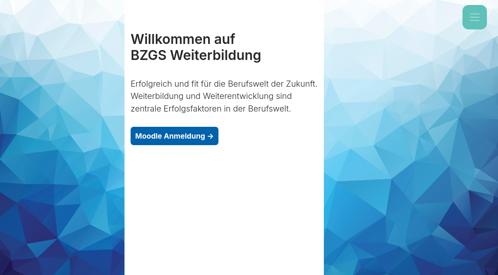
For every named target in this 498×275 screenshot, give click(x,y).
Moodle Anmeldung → (174, 136)
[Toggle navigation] (475, 17)
